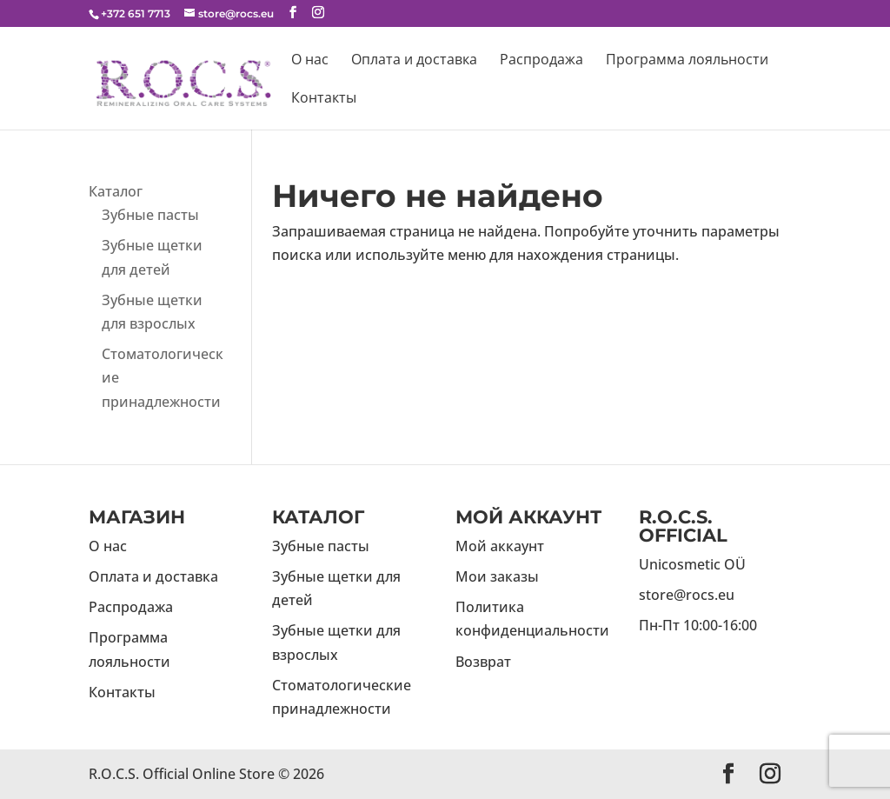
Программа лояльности (687, 61)
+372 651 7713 (135, 13)
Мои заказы (497, 576)
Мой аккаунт (499, 546)
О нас (310, 61)
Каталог (116, 191)
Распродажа (541, 61)
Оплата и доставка (414, 61)
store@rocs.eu (686, 594)
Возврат (483, 661)
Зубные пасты (150, 214)
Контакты (323, 99)
